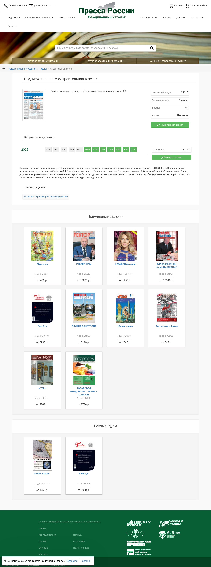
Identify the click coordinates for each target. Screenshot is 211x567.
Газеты (43, 69)
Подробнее (72, 561)
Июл (95, 149)
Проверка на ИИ (149, 17)
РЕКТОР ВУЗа (83, 264)
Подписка (14, 17)
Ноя (125, 149)
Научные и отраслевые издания (167, 61)
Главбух (42, 326)
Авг (103, 149)
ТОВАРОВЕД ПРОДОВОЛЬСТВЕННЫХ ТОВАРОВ (84, 391)
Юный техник (125, 326)
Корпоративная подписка (39, 17)
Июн (87, 149)
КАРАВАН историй (125, 264)
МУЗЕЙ (42, 388)
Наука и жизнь (42, 473)
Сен (110, 149)
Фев (57, 149)
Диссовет (12, 26)
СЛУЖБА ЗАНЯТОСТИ (84, 326)
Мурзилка (42, 264)
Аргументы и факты (167, 326)
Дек (132, 149)
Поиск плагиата (67, 17)
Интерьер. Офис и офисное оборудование (46, 196)
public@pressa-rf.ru (41, 5)
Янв (49, 149)
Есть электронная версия (170, 125)
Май (80, 149)
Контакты (197, 17)
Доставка (181, 17)
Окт (118, 149)
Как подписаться (47, 535)
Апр (72, 149)
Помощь (77, 535)
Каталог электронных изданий (105, 61)
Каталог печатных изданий (43, 61)
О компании (79, 541)
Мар (64, 149)
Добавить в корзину (171, 157)
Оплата (167, 17)
